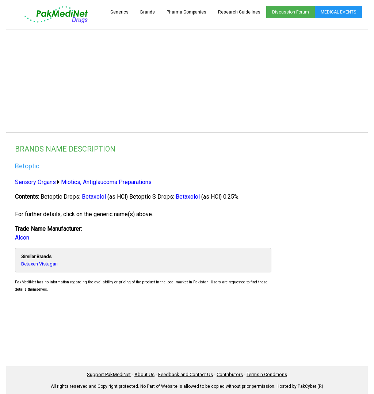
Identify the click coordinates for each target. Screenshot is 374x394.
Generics (119, 12)
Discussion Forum (290, 12)
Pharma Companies (186, 12)
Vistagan (48, 264)
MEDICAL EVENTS (338, 12)
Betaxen (29, 264)
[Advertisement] (187, 81)
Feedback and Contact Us (185, 374)
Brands (147, 12)
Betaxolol (94, 196)
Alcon (22, 237)
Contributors (230, 374)
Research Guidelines (239, 12)
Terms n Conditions (267, 374)
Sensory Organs (35, 182)
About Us (144, 374)
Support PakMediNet (109, 374)
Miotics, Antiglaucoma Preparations (106, 182)
